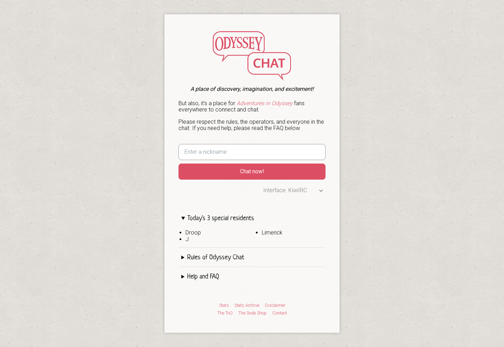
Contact (279, 313)
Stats (224, 305)
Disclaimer (275, 305)
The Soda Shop (252, 313)
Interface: (275, 190)
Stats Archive (246, 305)
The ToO (225, 313)
